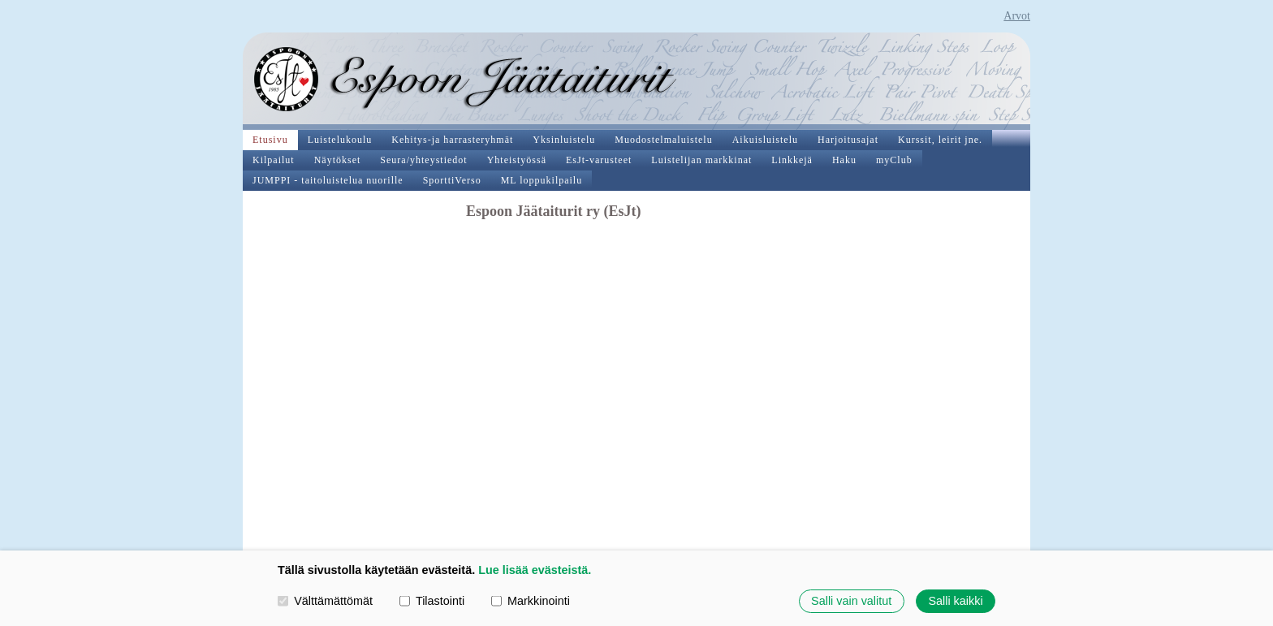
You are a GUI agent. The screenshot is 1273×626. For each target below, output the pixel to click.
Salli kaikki (955, 600)
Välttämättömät (325, 600)
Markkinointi (530, 600)
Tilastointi (431, 600)
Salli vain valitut (851, 600)
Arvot (1016, 16)
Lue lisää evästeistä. (534, 569)
